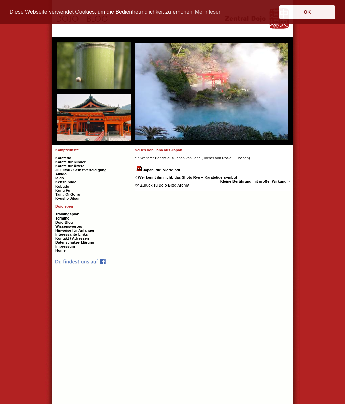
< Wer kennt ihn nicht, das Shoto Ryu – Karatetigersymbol (186, 177)
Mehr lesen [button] (208, 12)
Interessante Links (71, 234)
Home (60, 250)
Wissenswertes (68, 226)
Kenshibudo (66, 182)
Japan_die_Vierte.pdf (161, 170)
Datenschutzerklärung (74, 242)
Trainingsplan (67, 214)
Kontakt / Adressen (72, 238)
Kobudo (62, 186)
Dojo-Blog (64, 222)
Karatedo (63, 158)
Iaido (59, 178)
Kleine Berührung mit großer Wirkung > (255, 181)
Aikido (61, 174)
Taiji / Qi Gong (67, 194)
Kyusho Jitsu (67, 198)
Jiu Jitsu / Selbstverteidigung (81, 170)
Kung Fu (62, 190)
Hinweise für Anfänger (74, 230)
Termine (62, 218)
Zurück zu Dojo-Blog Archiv (164, 185)
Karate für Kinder (70, 162)
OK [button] (307, 12)
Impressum (65, 246)
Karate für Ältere (69, 166)
